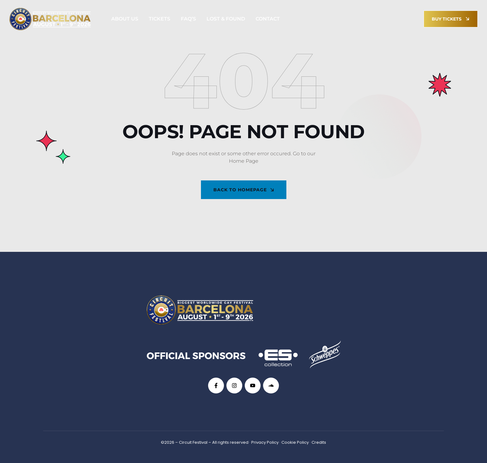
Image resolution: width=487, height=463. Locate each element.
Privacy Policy (265, 442)
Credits (319, 442)
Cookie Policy (295, 442)
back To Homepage (244, 190)
